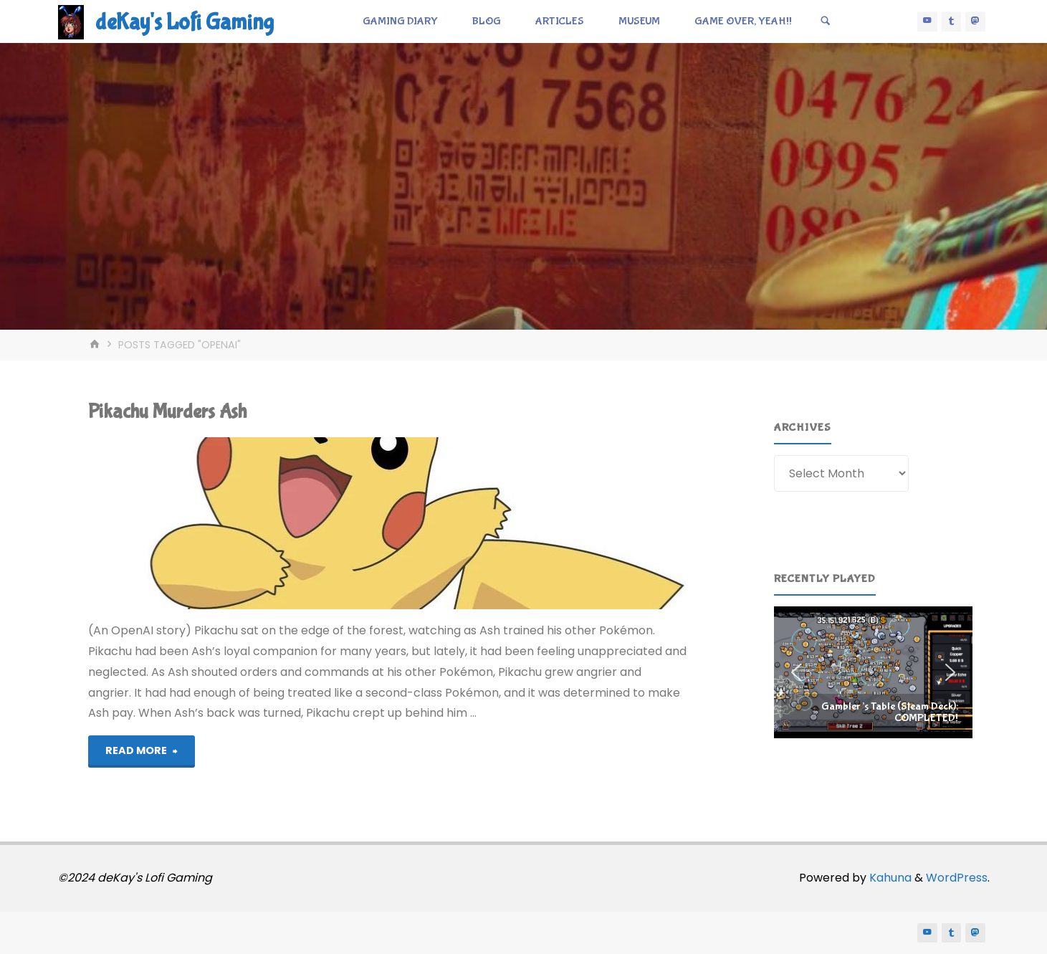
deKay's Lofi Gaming (184, 22)
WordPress (957, 877)
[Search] (825, 21)
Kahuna (889, 877)
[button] (873, 672)
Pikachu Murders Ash (167, 412)
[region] (873, 672)
